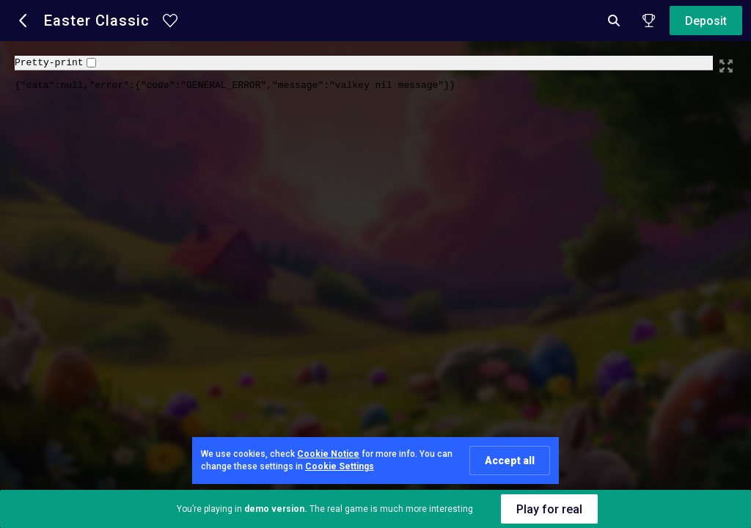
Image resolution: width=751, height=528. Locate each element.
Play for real (549, 509)
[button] (23, 20)
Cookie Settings (339, 466)
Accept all (510, 460)
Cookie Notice (328, 454)
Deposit (706, 21)
